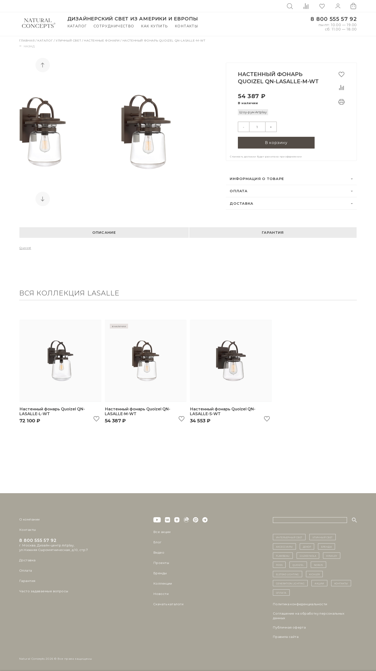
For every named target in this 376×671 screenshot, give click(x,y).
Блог (157, 542)
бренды (326, 546)
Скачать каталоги (168, 604)
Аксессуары (284, 546)
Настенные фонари (102, 40)
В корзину (276, 142)
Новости (160, 594)
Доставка (241, 203)
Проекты (161, 563)
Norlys (318, 565)
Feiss (279, 565)
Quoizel (25, 248)
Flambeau (283, 555)
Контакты (186, 26)
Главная (27, 40)
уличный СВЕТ (322, 537)
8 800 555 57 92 (334, 19)
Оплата (238, 191)
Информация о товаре (257, 179)
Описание (104, 232)
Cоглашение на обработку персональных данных (308, 615)
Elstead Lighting (287, 574)
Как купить (154, 26)
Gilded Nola (308, 555)
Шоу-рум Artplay (253, 112)
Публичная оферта (289, 627)
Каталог (77, 26)
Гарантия (273, 232)
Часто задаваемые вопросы (43, 591)
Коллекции (162, 583)
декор (307, 546)
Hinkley (331, 555)
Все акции (161, 532)
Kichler (314, 574)
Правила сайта (286, 637)
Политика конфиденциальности (300, 604)
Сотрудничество (114, 26)
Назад (27, 46)
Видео (158, 552)
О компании (29, 519)
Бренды (159, 573)
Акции (319, 583)
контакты (341, 583)
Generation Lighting (290, 583)
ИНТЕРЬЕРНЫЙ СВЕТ (289, 537)
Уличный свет (69, 40)
